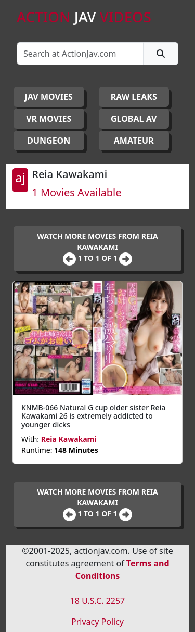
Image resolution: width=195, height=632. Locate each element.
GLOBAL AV (134, 118)
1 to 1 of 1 (98, 258)
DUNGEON (48, 140)
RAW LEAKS (134, 97)
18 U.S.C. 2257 (97, 600)
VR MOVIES (48, 118)
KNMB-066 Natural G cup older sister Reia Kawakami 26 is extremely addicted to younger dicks (93, 416)
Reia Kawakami (69, 439)
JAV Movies (49, 97)
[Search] (80, 53)
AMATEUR (134, 140)
